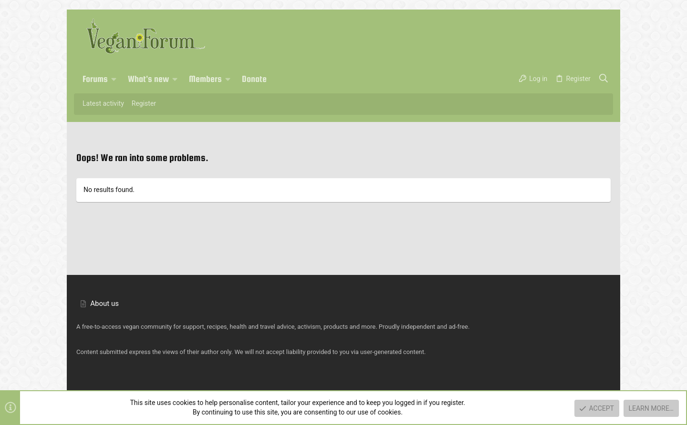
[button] (114, 79)
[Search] (603, 79)
